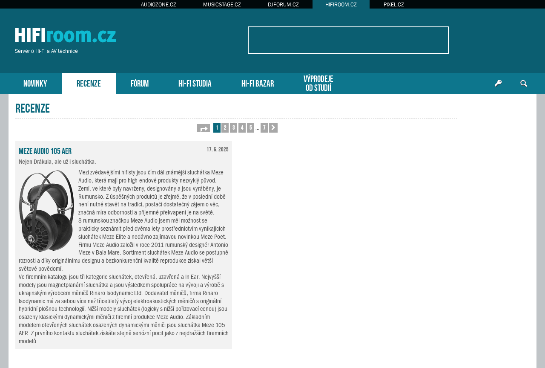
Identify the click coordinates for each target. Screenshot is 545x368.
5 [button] (251, 127)
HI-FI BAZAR (257, 82)
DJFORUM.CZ (283, 4)
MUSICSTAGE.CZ (222, 4)
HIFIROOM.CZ (341, 4)
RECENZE (89, 82)
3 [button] (233, 127)
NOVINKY (35, 82)
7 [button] (264, 127)
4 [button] (242, 127)
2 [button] (225, 127)
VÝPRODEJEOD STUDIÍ (318, 82)
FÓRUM (140, 82)
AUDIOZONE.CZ (158, 4)
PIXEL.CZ (394, 4)
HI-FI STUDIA (195, 82)
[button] (203, 128)
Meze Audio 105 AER (45, 150)
